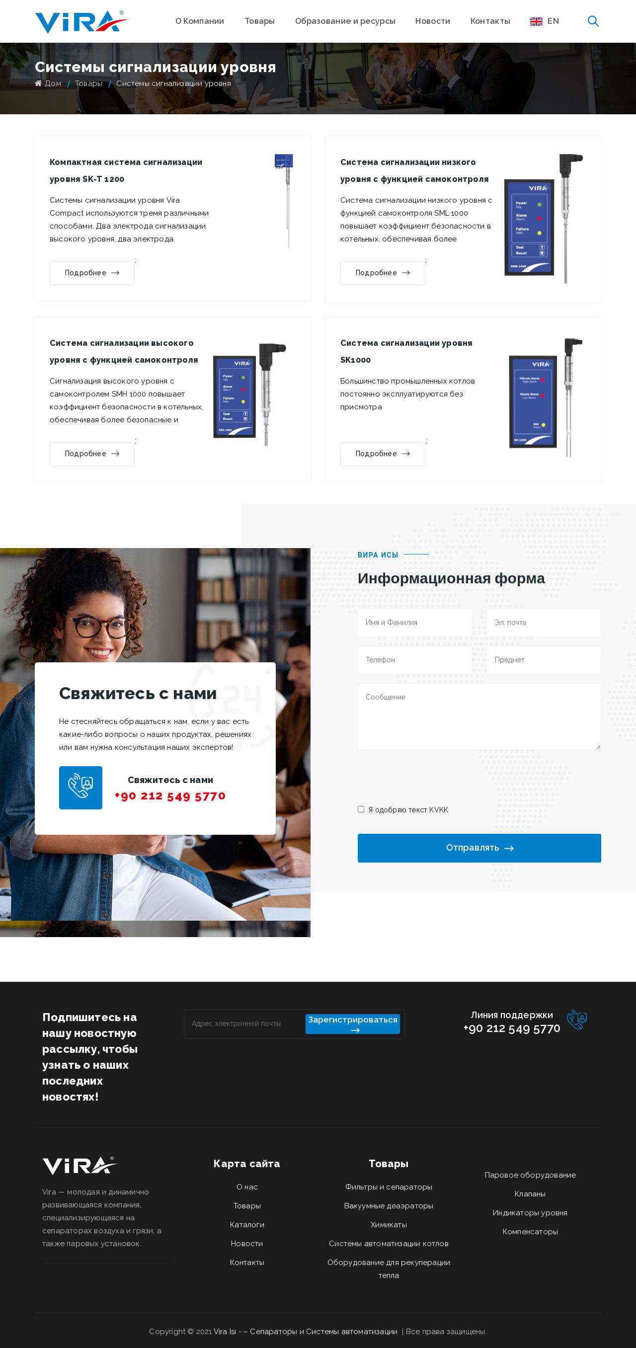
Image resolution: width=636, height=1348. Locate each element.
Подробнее (92, 273)
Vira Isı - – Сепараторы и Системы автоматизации (307, 1331)
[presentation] (433, 776)
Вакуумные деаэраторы (389, 1205)
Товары (259, 21)
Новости (432, 21)
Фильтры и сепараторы (389, 1187)
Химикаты (389, 1224)
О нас (247, 1187)
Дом (48, 83)
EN (544, 21)
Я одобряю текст (408, 810)
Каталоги (247, 1224)
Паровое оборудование (530, 1175)
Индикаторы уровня (530, 1212)
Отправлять (479, 848)
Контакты (490, 21)
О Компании (200, 21)
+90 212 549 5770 (170, 795)
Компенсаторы (530, 1231)
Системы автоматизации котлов (389, 1243)
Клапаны (530, 1193)
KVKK (438, 810)
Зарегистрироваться (353, 1024)
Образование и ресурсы (345, 21)
